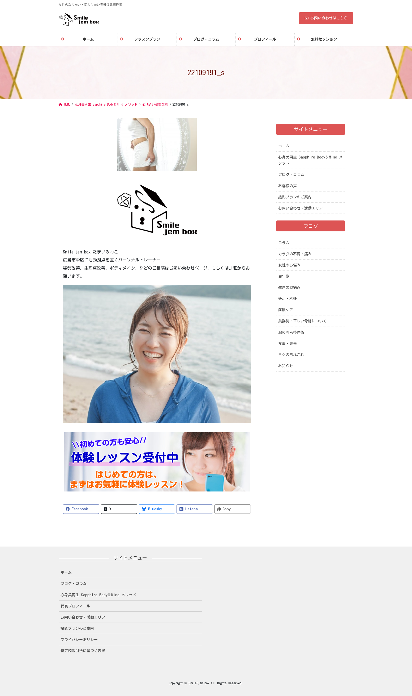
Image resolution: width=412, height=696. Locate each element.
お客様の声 (287, 186)
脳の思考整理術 (291, 332)
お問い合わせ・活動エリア (300, 208)
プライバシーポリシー (79, 639)
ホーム (283, 146)
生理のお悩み (289, 287)
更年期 (283, 276)
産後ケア (285, 310)
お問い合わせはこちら (326, 18)
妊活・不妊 (287, 299)
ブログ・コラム (291, 174)
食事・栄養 (287, 343)
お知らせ (285, 366)
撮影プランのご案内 (295, 197)
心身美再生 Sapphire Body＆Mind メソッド (310, 160)
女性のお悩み (289, 265)
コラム (283, 243)
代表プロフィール (75, 606)
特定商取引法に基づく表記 (83, 651)
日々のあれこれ (291, 355)
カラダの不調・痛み (295, 254)
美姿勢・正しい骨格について (302, 321)
